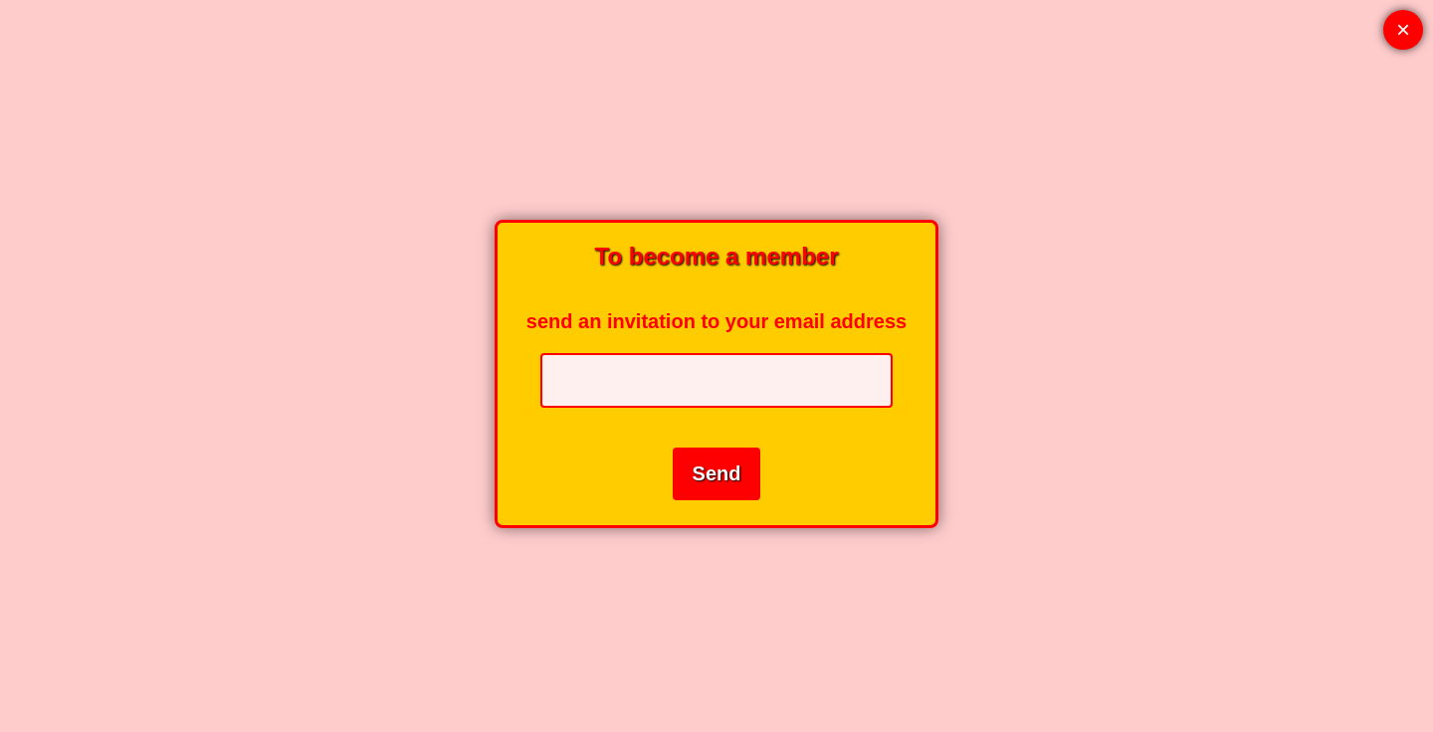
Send (717, 473)
